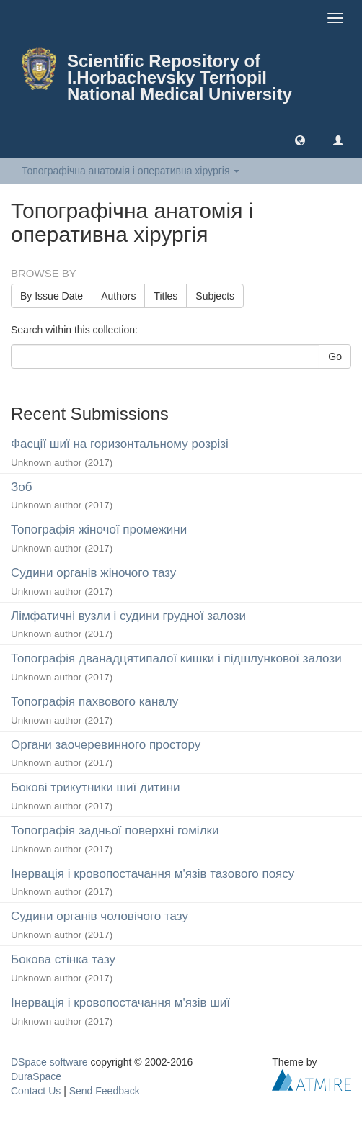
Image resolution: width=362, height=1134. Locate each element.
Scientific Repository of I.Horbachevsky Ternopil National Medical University (179, 77)
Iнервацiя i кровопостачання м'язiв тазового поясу (152, 874)
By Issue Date (51, 296)
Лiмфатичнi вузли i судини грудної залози (128, 616)
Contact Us (36, 1091)
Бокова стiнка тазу (63, 959)
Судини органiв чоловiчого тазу (99, 916)
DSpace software (49, 1062)
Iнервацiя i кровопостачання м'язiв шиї (120, 1002)
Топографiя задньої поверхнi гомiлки (115, 830)
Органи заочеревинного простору (105, 745)
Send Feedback (104, 1091)
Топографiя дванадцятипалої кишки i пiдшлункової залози (176, 658)
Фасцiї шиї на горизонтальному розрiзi (120, 444)
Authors (118, 296)
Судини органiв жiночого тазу (93, 573)
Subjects (214, 296)
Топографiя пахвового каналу (94, 701)
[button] (300, 139)
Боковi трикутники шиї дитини (95, 787)
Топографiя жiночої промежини (99, 529)
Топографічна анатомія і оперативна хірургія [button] (130, 170)
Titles (165, 296)
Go (335, 356)
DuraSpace (36, 1076)
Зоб (21, 487)
